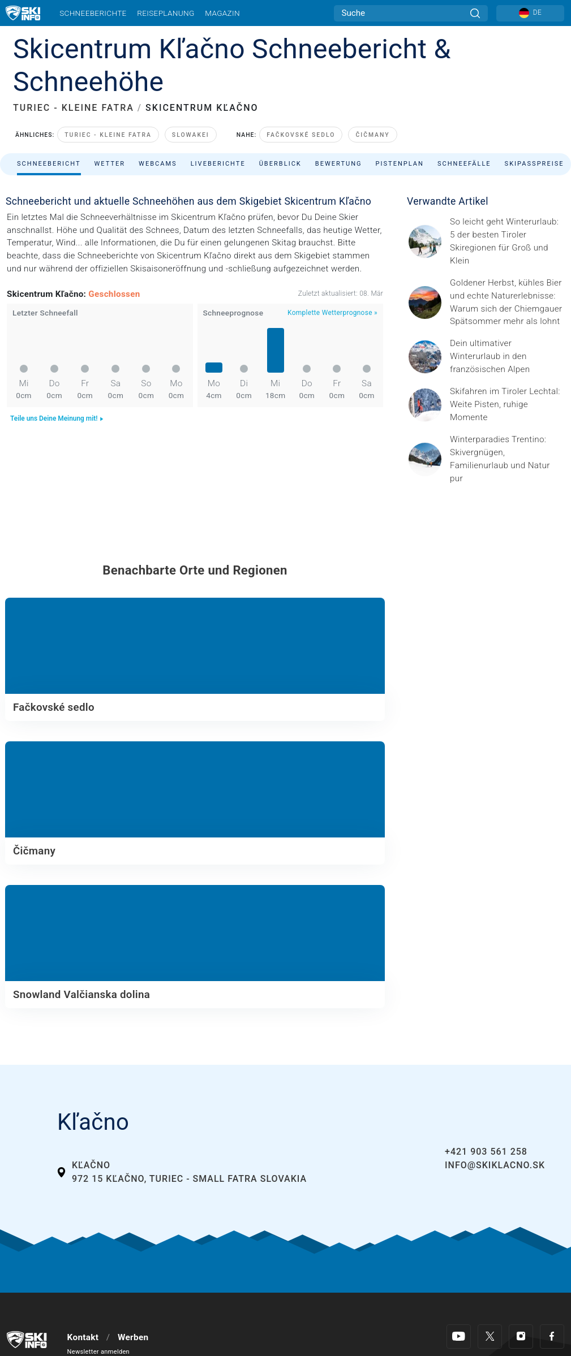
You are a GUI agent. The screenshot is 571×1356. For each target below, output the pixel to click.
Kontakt (83, 1337)
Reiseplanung (165, 13)
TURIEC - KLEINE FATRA (73, 107)
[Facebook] (552, 1336)
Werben (133, 1337)
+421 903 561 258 (486, 1151)
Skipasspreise (534, 163)
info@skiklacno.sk (495, 1165)
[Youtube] (459, 1336)
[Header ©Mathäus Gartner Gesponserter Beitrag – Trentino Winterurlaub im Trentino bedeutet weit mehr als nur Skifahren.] (507, 459)
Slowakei (190, 135)
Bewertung (338, 163)
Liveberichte (218, 163)
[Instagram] (521, 1336)
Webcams (158, 163)
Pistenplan (400, 163)
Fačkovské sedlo (301, 135)
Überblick (280, 163)
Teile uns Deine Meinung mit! (57, 418)
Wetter (110, 163)
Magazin (222, 13)
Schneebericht (49, 163)
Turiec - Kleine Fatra (108, 135)
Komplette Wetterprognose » (332, 313)
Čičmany (372, 135)
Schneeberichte (93, 13)
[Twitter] (490, 1336)
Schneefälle (464, 163)
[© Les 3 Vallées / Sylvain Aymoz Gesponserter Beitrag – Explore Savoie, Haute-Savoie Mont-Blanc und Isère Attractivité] (507, 356)
